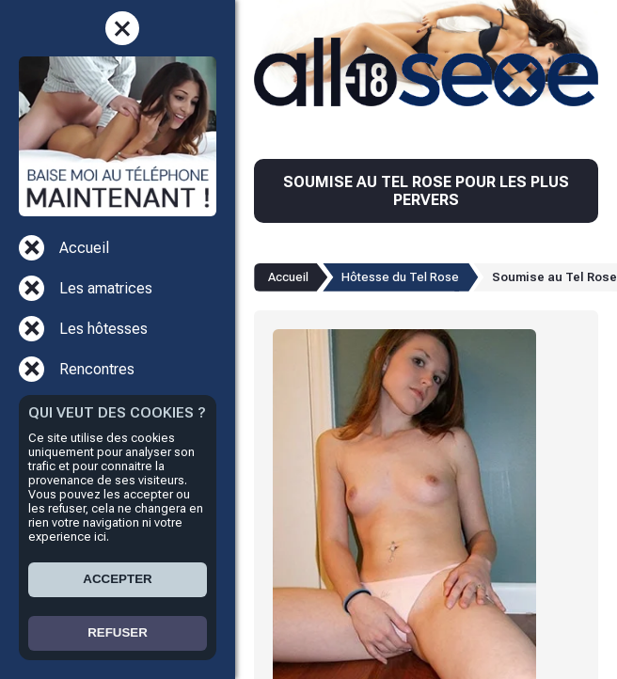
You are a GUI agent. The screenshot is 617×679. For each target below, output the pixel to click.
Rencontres (96, 369)
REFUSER (117, 632)
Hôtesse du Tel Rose (400, 277)
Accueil (84, 248)
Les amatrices (105, 288)
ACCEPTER (117, 579)
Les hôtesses (103, 329)
